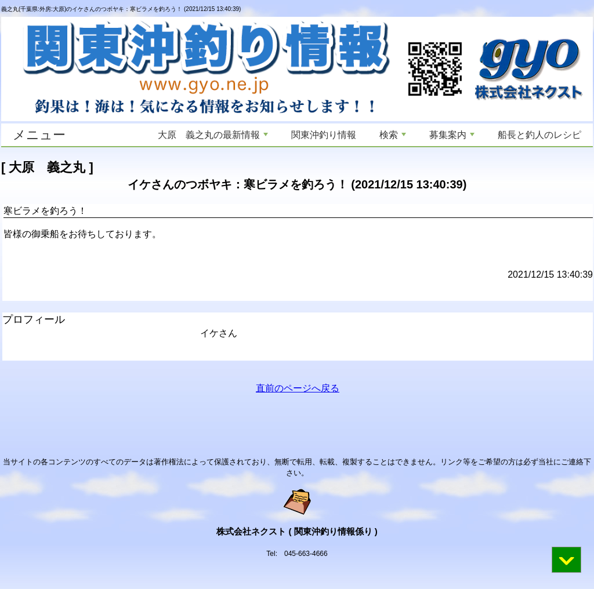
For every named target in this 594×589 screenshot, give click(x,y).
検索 (392, 135)
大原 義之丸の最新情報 (213, 135)
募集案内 (452, 135)
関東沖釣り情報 (323, 135)
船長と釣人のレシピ (539, 135)
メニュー (39, 135)
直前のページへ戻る (297, 388)
